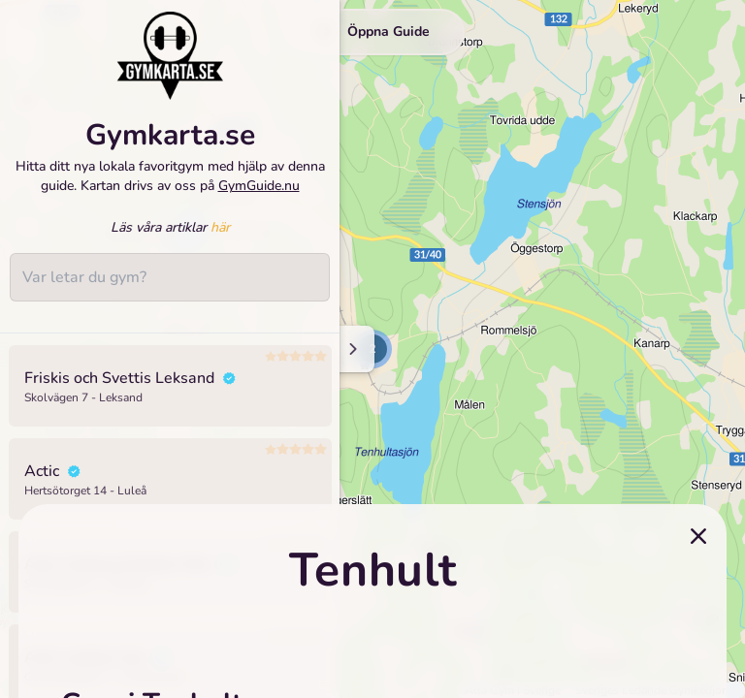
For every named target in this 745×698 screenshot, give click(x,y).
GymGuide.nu (259, 185)
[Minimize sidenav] (351, 349)
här (220, 227)
